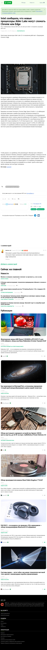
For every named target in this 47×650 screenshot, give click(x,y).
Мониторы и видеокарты (7, 306)
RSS (40, 206)
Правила (3, 633)
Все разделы (3, 623)
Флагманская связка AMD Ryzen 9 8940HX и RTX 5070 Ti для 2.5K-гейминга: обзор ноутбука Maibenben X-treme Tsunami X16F (23, 340)
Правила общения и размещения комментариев (11, 643)
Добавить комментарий (9, 264)
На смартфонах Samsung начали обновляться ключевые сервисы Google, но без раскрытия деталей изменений (23, 296)
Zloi (3, 450)
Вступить (33, 209)
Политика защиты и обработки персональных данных (13, 641)
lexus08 (4, 356)
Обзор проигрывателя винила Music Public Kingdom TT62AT (22, 480)
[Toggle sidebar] (1, 2)
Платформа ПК (21, 31)
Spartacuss (10, 204)
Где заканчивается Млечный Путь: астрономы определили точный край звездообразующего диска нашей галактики (21, 387)
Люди (2, 625)
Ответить (8, 259)
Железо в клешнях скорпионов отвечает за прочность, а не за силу (21, 277)
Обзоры (23, 2)
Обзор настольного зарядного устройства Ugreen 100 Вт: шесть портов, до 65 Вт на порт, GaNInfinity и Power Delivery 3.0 (23, 434)
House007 (4, 495)
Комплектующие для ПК (12, 187)
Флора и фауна (4, 278)
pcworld (9, 167)
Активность (3, 626)
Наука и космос (5, 393)
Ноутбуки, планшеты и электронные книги (12, 346)
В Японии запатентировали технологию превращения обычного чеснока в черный (23, 283)
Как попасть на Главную (6, 636)
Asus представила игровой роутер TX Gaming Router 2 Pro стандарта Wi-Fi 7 (23, 289)
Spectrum (4, 542)
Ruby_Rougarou (5, 403)
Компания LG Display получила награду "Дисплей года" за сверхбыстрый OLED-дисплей (23, 303)
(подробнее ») (30, 193)
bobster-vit (8, 250)
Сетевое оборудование (7, 292)
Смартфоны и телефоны (7, 299)
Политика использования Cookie (8, 639)
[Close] (44, 10)
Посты (2, 621)
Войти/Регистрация (5, 615)
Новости (32, 2)
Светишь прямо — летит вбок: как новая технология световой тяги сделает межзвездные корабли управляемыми (23, 573)
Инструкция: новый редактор (7, 634)
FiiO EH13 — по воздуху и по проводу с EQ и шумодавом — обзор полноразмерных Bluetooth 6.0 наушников (21, 526)
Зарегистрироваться (5, 613)
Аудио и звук (4, 485)
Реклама (2, 638)
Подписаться (40, 209)
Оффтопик (3, 285)
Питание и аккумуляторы (7, 440)
